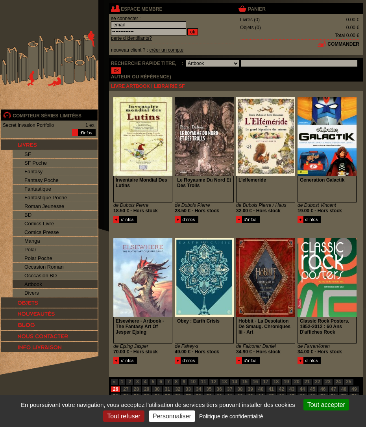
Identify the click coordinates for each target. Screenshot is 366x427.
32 (177, 389)
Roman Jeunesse (44, 206)
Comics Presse (41, 232)
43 (291, 389)
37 (229, 389)
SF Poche (35, 163)
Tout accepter (326, 404)
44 (302, 389)
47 (333, 389)
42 (281, 389)
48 (343, 389)
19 (286, 381)
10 (193, 381)
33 (188, 389)
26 (115, 389)
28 (136, 389)
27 (125, 389)
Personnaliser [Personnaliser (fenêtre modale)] (172, 416)
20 (296, 381)
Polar (30, 249)
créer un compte (166, 50)
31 (167, 389)
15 (245, 381)
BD (27, 215)
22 (317, 381)
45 (312, 389)
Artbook (33, 284)
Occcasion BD (40, 275)
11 (203, 381)
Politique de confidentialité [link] (231, 416)
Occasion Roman (44, 267)
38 (239, 389)
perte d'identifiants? (131, 38)
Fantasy (33, 172)
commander (343, 44)
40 (260, 389)
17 (265, 381)
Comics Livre (39, 223)
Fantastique (37, 189)
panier (256, 9)
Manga (32, 241)
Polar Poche (38, 258)
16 (255, 381)
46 (322, 389)
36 (219, 389)
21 (307, 381)
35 (208, 389)
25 (348, 381)
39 (250, 389)
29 (146, 389)
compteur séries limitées (47, 116)
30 (156, 389)
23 (328, 381)
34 (198, 389)
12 (213, 381)
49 (354, 389)
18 (276, 381)
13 (224, 381)
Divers (31, 293)
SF (27, 154)
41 (271, 389)
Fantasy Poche (41, 180)
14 (234, 381)
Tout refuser (123, 416)
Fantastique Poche (45, 198)
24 (338, 381)
